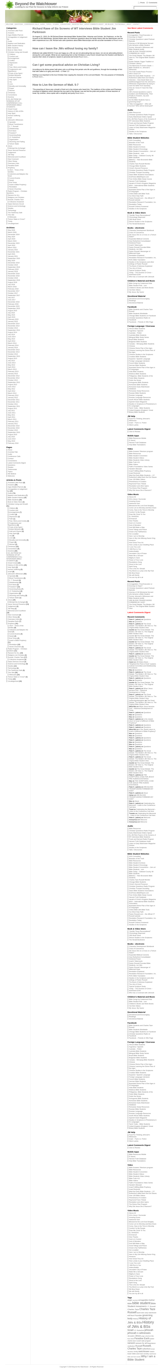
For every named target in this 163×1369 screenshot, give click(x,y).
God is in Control (135, 523)
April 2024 (11, 239)
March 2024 (12, 241)
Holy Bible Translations (137, 445)
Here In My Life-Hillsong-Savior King (142, 538)
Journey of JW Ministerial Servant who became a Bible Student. (141, 44)
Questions (11, 465)
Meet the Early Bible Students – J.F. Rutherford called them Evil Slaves (142, 77)
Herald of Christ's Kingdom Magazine (142, 183)
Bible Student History (15, 46)
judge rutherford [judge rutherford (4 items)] (146, 1336)
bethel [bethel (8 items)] (151, 1300)
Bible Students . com (136, 153)
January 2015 (13, 321)
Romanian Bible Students (138, 385)
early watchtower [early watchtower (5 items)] (150, 1313)
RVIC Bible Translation (137, 260)
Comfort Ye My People (137, 512)
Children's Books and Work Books (141, 288)
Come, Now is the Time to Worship (141, 510)
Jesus (10, 146)
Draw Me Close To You (137, 514)
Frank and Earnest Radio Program (141, 123)
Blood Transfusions (16, 124)
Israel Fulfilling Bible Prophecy (140, 471)
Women (12, 90)
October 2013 (13, 354)
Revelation (13, 187)
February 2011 (13, 421)
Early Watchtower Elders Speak (140, 117)
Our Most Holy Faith (136, 196)
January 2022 (13, 250)
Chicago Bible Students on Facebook (142, 316)
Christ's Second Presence (138, 168)
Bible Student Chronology (138, 149)
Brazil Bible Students (136, 339)
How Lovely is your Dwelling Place (141, 545)
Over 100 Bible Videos (137, 479)
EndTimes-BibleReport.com (139, 177)
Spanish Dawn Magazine (138, 402)
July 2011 (11, 411)
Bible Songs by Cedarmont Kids (140, 283)
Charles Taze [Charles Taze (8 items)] (133, 1309)
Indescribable (134, 551)
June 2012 (12, 387)
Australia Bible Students (137, 335)
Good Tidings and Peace (138, 529)
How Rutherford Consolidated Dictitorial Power (139, 242)
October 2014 (13, 328)
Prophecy (11, 168)
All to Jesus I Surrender (137, 499)
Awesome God (134, 503)
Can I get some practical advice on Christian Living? (66, 64)
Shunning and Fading (17, 142)
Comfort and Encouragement (13, 57)
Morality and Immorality (17, 86)
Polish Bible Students (136, 378)
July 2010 (11, 437)
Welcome (11, 476)
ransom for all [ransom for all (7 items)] (141, 1343)
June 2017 (12, 300)
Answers (11, 33)
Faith (11, 65)
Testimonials (12, 469)
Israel (10, 118)
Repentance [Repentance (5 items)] (151, 1343)
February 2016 (13, 304)
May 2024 (11, 237)
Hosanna (132, 540)
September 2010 (14, 432)
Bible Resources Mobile (137, 438)
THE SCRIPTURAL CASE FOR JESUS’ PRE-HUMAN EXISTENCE (141, 777)
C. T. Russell (13, 126)
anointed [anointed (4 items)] (135, 1300)
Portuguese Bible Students (138, 382)
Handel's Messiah (135, 469)
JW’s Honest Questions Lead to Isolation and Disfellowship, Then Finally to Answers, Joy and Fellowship (141, 95)
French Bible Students (137, 363)
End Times (13, 182)
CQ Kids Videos (134, 290)
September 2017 (14, 295)
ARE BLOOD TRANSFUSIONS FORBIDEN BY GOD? (140, 52)
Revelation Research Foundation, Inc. (142, 202)
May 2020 (11, 261)
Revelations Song (135, 562)
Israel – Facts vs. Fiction (138, 423)
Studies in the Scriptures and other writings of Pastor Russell (141, 263)
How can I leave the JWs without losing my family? (65, 48)
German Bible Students (137, 365)
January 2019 (13, 271)
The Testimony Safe (15, 213)
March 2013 (12, 369)
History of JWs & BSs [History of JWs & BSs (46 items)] (140, 1324)
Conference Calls (14, 456)
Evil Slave (12, 131)
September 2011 (14, 406)
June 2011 (12, 413)
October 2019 (13, 265)
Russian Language (136, 395)
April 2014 (11, 341)
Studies (10, 208)
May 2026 (11, 230)
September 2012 (14, 382)
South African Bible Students (139, 400)
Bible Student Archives (137, 147)
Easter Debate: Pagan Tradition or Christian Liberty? (141, 62)
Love (11, 84)
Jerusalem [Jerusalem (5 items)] (131, 1336)
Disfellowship (14, 129)
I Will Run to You (135, 549)
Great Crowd (12, 109)
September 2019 (14, 267)
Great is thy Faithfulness (138, 532)
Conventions (12, 95)
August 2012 (12, 384)
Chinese (132, 346)
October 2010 (13, 430)
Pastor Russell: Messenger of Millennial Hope (139, 252)
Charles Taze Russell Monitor (139, 164)
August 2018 (12, 282)
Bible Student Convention (138, 456)
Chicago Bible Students (137, 166)
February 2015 (13, 319)
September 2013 (14, 356)
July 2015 (11, 313)
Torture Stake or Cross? (16, 219)
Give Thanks (133, 521)
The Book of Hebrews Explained (140, 266)
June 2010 (12, 439)
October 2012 (13, 380)
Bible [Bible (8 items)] (129, 1303)
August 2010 (12, 434)
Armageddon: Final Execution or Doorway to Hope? (140, 36)
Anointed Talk (13, 452)
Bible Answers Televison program (141, 451)
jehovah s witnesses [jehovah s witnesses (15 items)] (139, 1333)
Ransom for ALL (14, 195)
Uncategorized (13, 223)
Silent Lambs (133, 425)
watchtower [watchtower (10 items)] (144, 1351)
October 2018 (13, 278)
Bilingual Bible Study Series (139, 337)
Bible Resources (135, 112)
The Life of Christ (135, 268)
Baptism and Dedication (16, 43)
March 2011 (12, 419)
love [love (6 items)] (132, 1339)
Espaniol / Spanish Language (139, 359)
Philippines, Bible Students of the (141, 376)
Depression (13, 63)
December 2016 (13, 302)
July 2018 (11, 284)
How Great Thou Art (136, 543)
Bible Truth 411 (134, 462)
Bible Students (13, 48)
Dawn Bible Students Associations (141, 175)
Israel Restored (134, 473)
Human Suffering (14, 116)
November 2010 (13, 428)
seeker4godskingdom (137, 700)
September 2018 (14, 280)
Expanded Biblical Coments (139, 239)
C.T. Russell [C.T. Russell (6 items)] (150, 1306)
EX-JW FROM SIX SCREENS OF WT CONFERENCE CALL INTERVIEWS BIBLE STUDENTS (14, 103)
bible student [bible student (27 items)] (141, 1303)
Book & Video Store (15, 50)
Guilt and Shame (15, 77)
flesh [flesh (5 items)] (132, 1315)
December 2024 (13, 234)
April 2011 (11, 417)
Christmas (11, 93)
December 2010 (13, 426)
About (10, 450)
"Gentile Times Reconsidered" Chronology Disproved (140, 216)
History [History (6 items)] (135, 1319)
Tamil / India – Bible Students (139, 408)
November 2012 (13, 378)
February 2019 (13, 269)
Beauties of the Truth (136, 142)
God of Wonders (135, 525)
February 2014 (13, 345)
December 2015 (13, 306)
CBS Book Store (135, 219)
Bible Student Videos (136, 458)
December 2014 (13, 324)
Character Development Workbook (141, 230)
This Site (11, 215)
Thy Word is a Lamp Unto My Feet (141, 571)
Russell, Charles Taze (16, 200)
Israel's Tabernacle (135, 245)
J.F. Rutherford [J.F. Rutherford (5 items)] (139, 1330)
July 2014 (11, 334)
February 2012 (13, 395)
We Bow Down (134, 573)
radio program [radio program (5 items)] (146, 1341)
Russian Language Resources (140, 397)
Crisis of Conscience (136, 233)
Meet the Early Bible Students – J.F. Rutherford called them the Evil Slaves (143, 476)
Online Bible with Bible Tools (139, 194)
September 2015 (14, 308)
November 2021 (13, 252)
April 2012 (11, 391)
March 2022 (12, 247)
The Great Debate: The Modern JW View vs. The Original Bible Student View (141, 57)
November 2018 (13, 276)
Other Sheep (12, 161)
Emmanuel (133, 519)
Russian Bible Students (137, 393)
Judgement (12, 152)
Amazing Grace (134, 501)
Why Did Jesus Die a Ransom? (140, 490)
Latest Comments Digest (17, 463)
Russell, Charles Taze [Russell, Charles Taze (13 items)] (139, 1347)
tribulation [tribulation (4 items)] (130, 1351)
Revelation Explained (136, 255)
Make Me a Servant (136, 556)
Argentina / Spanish (136, 331)
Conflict (12, 61)
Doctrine (11, 97)
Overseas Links (13, 163)
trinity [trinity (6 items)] (136, 1352)
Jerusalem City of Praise (138, 553)
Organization (13, 139)
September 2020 (14, 258)
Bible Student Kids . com (138, 285)
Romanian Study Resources (139, 391)
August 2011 (12, 408)
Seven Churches (15, 189)
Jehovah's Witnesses (15, 120)
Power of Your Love (136, 560)
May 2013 (11, 365)
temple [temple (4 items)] (153, 1349)
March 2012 (12, 393)
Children (12, 54)
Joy (10, 82)
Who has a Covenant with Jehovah (141, 277)
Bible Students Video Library (139, 460)
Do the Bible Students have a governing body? (139, 101)
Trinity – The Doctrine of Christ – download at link (140, 273)
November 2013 (13, 352)
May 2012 (11, 389)
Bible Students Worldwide (138, 313)
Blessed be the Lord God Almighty (141, 506)
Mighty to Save (134, 558)
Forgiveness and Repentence (14, 70)
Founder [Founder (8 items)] (138, 1315)
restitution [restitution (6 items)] (131, 1346)
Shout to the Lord (135, 564)
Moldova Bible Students (137, 374)
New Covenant (13, 159)
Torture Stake (14, 144)
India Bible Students (136, 372)
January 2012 (13, 397)
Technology (12, 210)
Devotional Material (136, 303)
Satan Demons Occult (16, 204)
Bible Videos (133, 464)
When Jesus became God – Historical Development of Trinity (141, 690)
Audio (10, 41)
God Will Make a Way (137, 527)
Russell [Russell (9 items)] (138, 1346)
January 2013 (13, 374)
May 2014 (11, 339)
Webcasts (12, 217)
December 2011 (13, 400)
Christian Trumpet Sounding (139, 172)
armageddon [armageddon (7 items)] (143, 1300)
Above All (132, 497)
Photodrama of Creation (137, 482)
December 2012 (13, 376)
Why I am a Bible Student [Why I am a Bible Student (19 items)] (141, 1358)
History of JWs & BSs (15, 111)
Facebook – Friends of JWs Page (141, 322)
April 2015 (11, 317)
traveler (131, 636)
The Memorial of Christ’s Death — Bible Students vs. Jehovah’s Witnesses (141, 67)
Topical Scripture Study (137, 270)
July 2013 (11, 361)
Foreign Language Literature (139, 361)
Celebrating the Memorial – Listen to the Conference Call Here (142, 805)
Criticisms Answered (16, 202)
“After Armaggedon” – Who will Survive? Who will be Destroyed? (141, 105)
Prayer (11, 88)
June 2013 (12, 363)
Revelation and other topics (139, 486)
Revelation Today (135, 204)
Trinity (10, 221)
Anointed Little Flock (15, 31)
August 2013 (12, 358)
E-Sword (132, 440)
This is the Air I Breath (137, 569)
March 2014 (12, 343)
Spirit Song (133, 566)
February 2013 (13, 371)
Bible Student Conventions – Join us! (142, 151)
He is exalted (133, 534)
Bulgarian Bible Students (138, 342)
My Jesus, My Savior (136, 292)
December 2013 (13, 350)
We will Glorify (134, 575)
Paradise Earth (13, 166)
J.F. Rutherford (14, 137)
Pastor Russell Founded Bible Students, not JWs (140, 248)
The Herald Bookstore (137, 224)
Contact (10, 458)
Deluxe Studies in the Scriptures (140, 222)
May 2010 (11, 441)
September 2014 (14, 330)
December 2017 (13, 291)
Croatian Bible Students (137, 357)
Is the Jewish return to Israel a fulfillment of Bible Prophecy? (141, 721)
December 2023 (13, 243)
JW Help (11, 155)
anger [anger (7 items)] (129, 1300)
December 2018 (13, 274)
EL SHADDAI (134, 516)
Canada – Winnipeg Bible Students (141, 344)
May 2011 (11, 415)
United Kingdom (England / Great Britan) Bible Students (141, 411)
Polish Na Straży (135, 380)
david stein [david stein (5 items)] (140, 1313)
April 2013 (11, 367)
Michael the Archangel (17, 148)
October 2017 (13, 293)
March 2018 (12, 287)
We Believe (12, 474)
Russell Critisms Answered (138, 206)
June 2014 (12, 337)
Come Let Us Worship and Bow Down (142, 508)
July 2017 (11, 297)
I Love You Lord (134, 547)
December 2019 (13, 263)
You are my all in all (136, 577)
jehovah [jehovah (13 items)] (149, 1330)
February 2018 (13, 289)
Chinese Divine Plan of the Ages (140, 348)
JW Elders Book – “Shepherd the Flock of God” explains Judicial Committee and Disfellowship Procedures (142, 665)
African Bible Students (137, 329)
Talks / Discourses (135, 134)
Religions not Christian (16, 197)
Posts (142, 3)
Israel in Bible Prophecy (17, 185)
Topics (10, 472)
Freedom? (13, 133)
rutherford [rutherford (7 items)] (146, 1349)
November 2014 (13, 326)
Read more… (119, 40)
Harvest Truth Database (137, 181)
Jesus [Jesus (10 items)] (138, 1335)
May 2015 (11, 315)
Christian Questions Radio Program (142, 115)
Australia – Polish (135, 333)
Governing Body (15, 135)
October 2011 (13, 404)
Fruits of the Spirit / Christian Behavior (15, 74)
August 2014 (12, 332)
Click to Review (134, 432)
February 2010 (13, 443)
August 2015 (12, 311)
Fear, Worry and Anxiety (17, 67)
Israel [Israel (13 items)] (130, 1330)
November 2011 (13, 402)
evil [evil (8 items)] (128, 1315)
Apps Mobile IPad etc (15, 35)
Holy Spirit (13, 80)
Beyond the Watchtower (36, 4)
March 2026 (12, 232)
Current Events (14, 178)
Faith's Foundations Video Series (141, 467)
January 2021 (13, 256)
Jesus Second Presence (16, 150)
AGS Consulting (135, 140)
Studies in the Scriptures (138, 131)
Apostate (12, 122)
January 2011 (13, 424)
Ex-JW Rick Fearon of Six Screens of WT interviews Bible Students (142, 120)
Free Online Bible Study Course (140, 179)
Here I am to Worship (136, 536)
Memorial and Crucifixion (17, 157)
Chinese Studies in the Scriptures (141, 354)
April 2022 (11, 245)
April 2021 (11, 254)
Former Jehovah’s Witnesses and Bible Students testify (141, 48)
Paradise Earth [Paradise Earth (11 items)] (142, 1338)
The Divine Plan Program (138, 488)
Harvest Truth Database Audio (140, 125)
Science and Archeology (16, 206)
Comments (153, 3)
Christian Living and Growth (18, 52)
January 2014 (13, 347)
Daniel (11, 180)
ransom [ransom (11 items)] (131, 1343)
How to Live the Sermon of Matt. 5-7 (55, 84)
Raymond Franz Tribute (137, 484)
